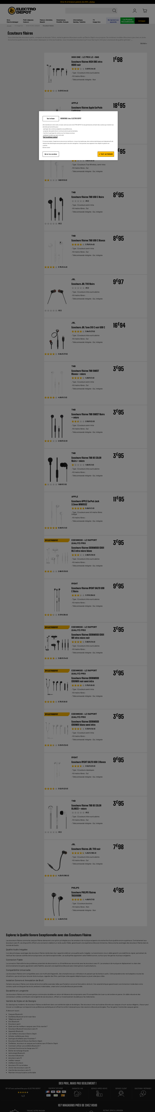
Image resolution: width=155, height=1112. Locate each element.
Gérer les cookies (51, 154)
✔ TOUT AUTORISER (106, 154)
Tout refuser (51, 118)
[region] (78, 135)
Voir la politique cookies (50, 137)
